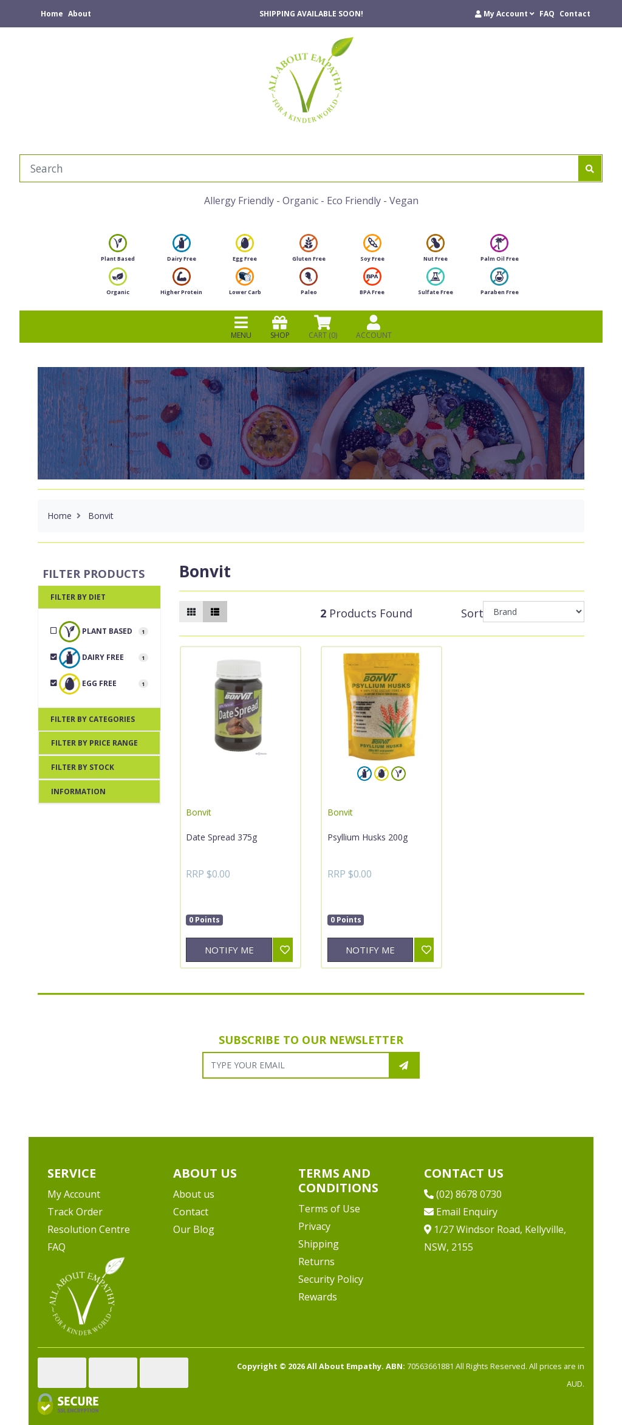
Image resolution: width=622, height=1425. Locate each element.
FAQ (547, 14)
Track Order (75, 1211)
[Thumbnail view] (191, 611)
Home (52, 14)
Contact (574, 14)
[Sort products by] (533, 611)
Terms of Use (329, 1208)
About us (193, 1194)
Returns (316, 1261)
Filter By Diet (78, 597)
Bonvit (198, 812)
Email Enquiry (460, 1211)
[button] (505, 13)
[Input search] (299, 168)
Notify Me (229, 950)
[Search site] (590, 168)
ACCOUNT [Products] (374, 327)
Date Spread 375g (221, 837)
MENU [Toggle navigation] (241, 327)
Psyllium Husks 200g (367, 837)
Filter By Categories (92, 719)
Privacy (314, 1226)
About (79, 14)
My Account (73, 1194)
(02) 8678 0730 (463, 1194)
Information (78, 791)
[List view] (215, 611)
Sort (470, 613)
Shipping (318, 1244)
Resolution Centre (88, 1229)
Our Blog (193, 1229)
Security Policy (330, 1279)
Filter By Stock (82, 767)
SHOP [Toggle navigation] (280, 327)
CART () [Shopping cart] (323, 327)
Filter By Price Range (94, 743)
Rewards (317, 1296)
